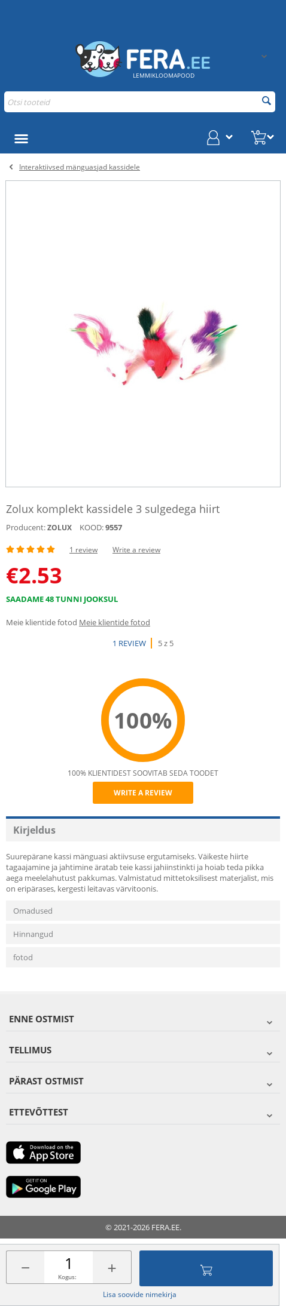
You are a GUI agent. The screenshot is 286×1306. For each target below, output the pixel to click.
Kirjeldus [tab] (34, 830)
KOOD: (92, 527)
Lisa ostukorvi (206, 1268)
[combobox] (139, 101)
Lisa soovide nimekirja (140, 1294)
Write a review (136, 550)
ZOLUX (59, 528)
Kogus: (67, 1277)
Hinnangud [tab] (33, 934)
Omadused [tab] (33, 910)
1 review (83, 550)
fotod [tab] (23, 957)
